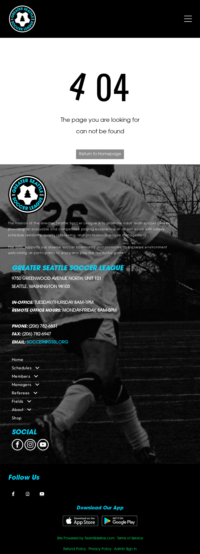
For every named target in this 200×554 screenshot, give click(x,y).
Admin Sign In (125, 549)
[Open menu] (188, 19)
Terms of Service (130, 538)
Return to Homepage (100, 154)
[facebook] (17, 445)
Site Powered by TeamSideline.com (86, 538)
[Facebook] (13, 494)
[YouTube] (42, 494)
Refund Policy (74, 549)
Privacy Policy (100, 549)
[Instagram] (27, 494)
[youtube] (43, 445)
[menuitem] (100, 359)
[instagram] (30, 445)
